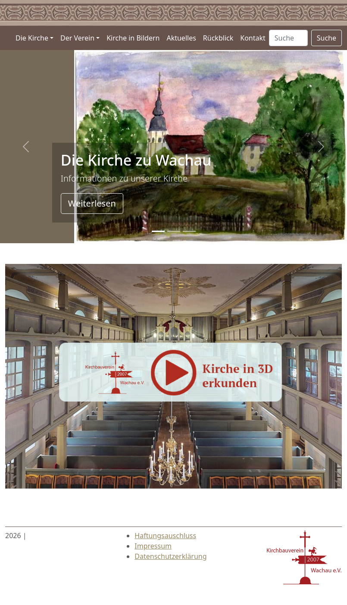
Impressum (153, 546)
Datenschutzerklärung (170, 556)
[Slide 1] (173, 231)
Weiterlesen (92, 203)
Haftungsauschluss (165, 535)
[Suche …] (288, 38)
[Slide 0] (158, 231)
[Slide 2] (189, 231)
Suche (326, 38)
